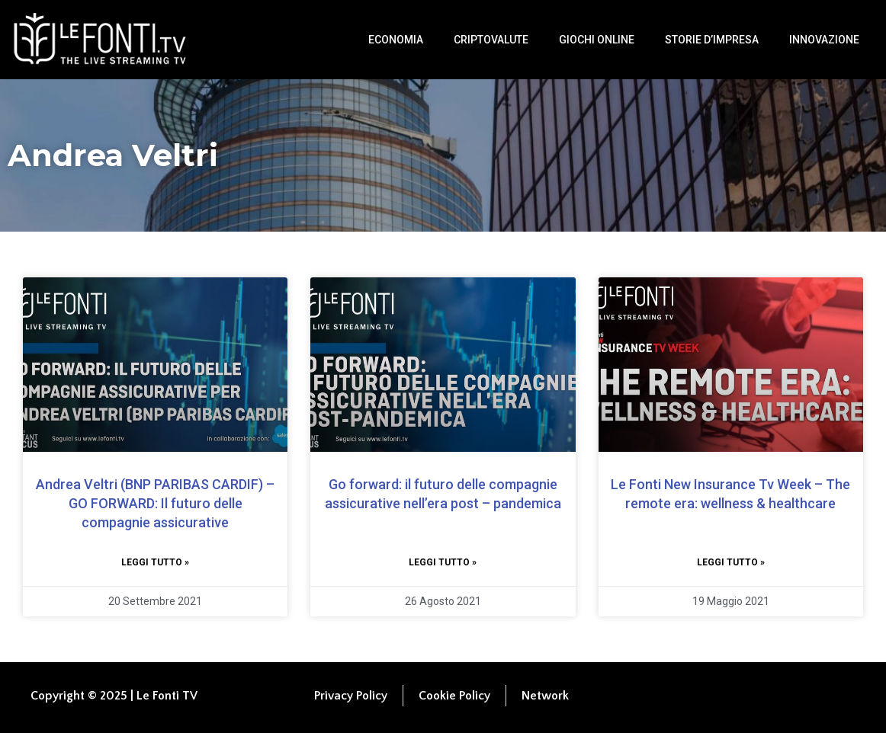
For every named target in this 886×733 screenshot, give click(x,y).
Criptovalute (491, 40)
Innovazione (824, 40)
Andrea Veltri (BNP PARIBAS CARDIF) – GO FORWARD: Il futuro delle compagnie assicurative (155, 503)
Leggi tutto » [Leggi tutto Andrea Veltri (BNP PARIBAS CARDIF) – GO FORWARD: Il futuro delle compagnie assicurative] (155, 562)
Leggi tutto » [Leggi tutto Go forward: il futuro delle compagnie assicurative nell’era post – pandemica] (443, 562)
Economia (395, 40)
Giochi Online (596, 40)
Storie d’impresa (712, 40)
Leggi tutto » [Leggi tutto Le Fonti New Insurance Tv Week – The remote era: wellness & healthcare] (731, 562)
